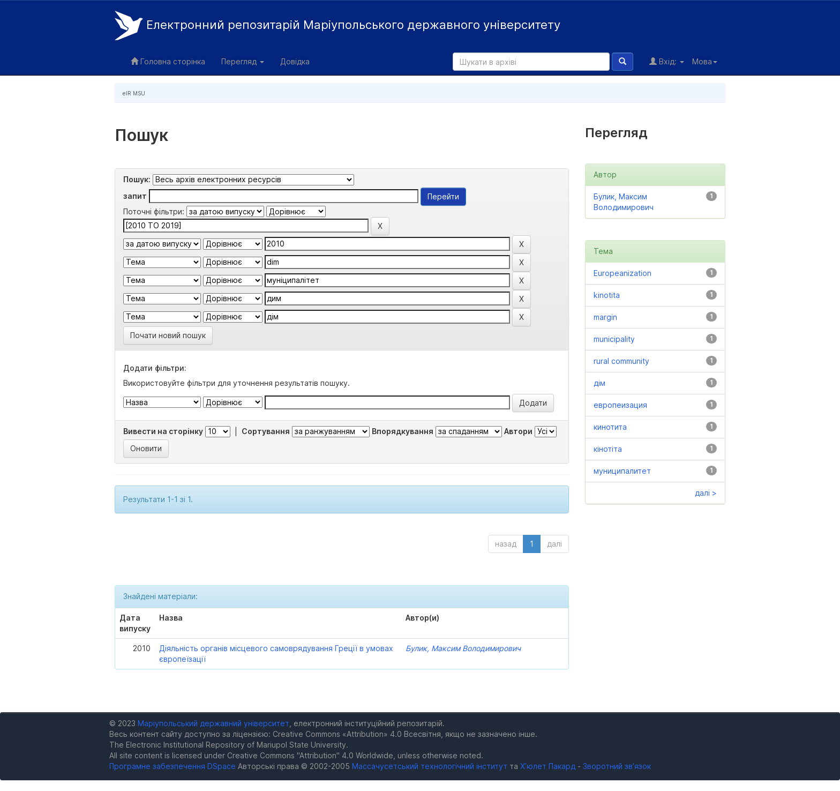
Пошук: (137, 179)
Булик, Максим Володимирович (463, 648)
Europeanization (622, 273)
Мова (704, 61)
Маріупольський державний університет (213, 723)
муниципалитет (622, 470)
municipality (614, 339)
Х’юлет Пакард (547, 766)
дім (599, 382)
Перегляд (242, 61)
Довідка (295, 61)
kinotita (607, 295)
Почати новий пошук (168, 335)
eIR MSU (134, 93)
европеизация (620, 404)
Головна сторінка (168, 61)
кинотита (610, 426)
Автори (518, 431)
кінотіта (608, 448)
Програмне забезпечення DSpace (172, 766)
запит (135, 195)
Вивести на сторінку (163, 431)
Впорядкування (402, 431)
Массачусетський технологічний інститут (429, 766)
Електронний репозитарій (337, 25)
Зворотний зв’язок (617, 766)
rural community (621, 360)
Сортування (266, 431)
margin (605, 317)
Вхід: (666, 61)
